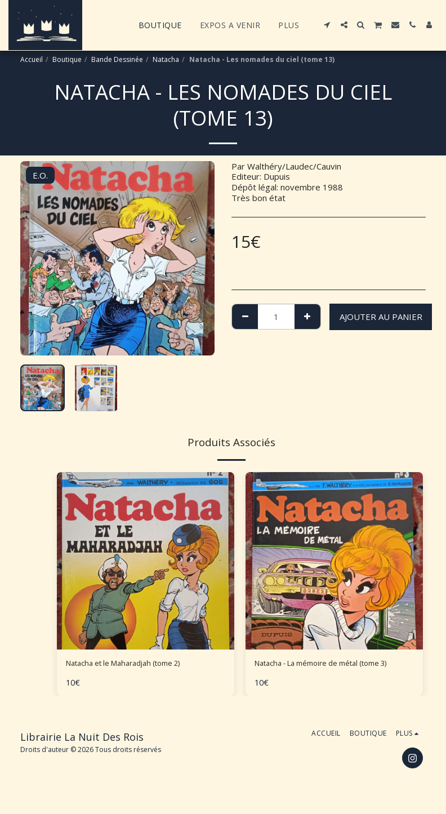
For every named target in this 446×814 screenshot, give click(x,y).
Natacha (166, 59)
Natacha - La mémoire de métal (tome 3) (334, 664)
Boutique (67, 59)
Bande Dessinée (117, 59)
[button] (327, 25)
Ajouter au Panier (381, 316)
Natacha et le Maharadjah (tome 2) (133, 664)
